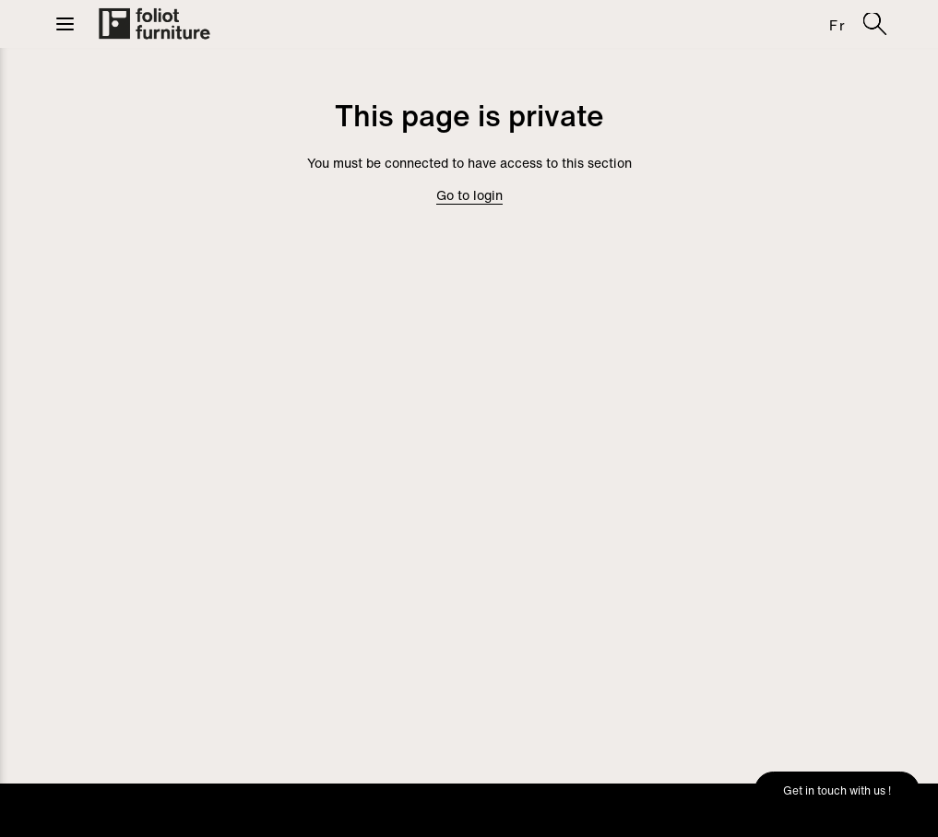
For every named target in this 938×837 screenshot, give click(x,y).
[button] (65, 24)
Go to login (469, 195)
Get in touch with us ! (837, 790)
